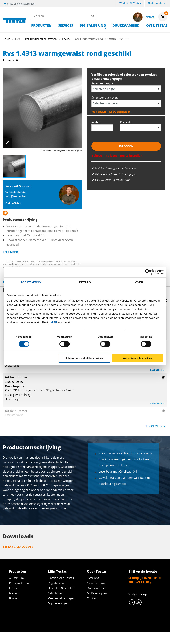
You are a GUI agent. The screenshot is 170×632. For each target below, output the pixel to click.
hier (54, 322)
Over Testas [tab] (96, 571)
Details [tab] (85, 282)
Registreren (56, 583)
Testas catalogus (17, 547)
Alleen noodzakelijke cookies (84, 358)
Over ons (93, 578)
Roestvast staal (19, 583)
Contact (92, 598)
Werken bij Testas (130, 3)
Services (65, 25)
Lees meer (10, 252)
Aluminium (16, 578)
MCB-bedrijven (97, 593)
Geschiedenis (96, 583)
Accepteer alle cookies (137, 358)
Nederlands (155, 3)
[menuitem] (115, 3)
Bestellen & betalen (61, 588)
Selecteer (156, 369)
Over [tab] (139, 282)
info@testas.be (15, 196)
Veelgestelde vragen (61, 598)
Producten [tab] (17, 571)
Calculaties (55, 593)
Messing (14, 593)
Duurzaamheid (125, 25)
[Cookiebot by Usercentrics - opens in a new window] (148, 272)
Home (6, 39)
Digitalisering (93, 25)
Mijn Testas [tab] (57, 571)
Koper (13, 588)
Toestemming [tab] (31, 282)
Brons (13, 598)
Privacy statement (47, 621)
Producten (41, 25)
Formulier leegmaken (110, 112)
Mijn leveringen (58, 603)
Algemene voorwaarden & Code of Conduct (101, 621)
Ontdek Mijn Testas (61, 578)
